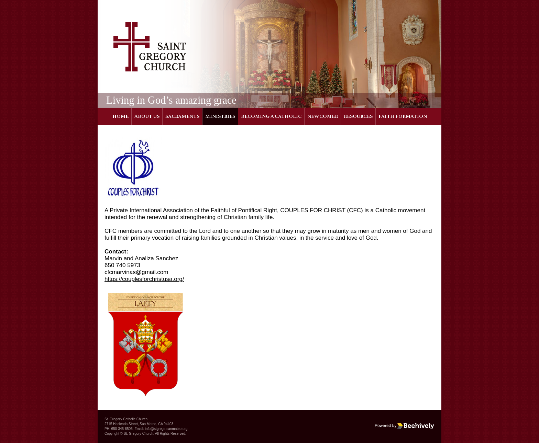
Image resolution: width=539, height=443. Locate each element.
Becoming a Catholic (271, 116)
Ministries (220, 116)
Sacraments (182, 116)
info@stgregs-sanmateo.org (166, 429)
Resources (358, 116)
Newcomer (322, 116)
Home (120, 116)
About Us (147, 116)
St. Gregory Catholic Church (125, 419)
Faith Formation (402, 116)
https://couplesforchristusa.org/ (144, 279)
